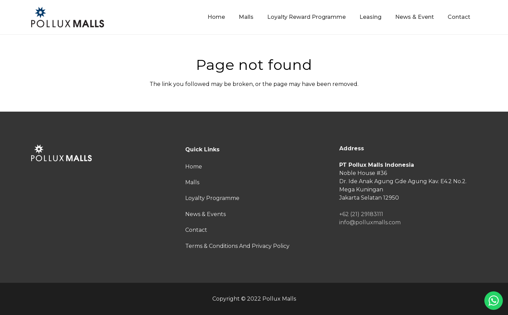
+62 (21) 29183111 (361, 214)
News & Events (205, 214)
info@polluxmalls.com (370, 222)
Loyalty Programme (212, 198)
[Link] (67, 17)
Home (193, 166)
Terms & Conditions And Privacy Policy (237, 246)
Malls (192, 182)
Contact (196, 230)
